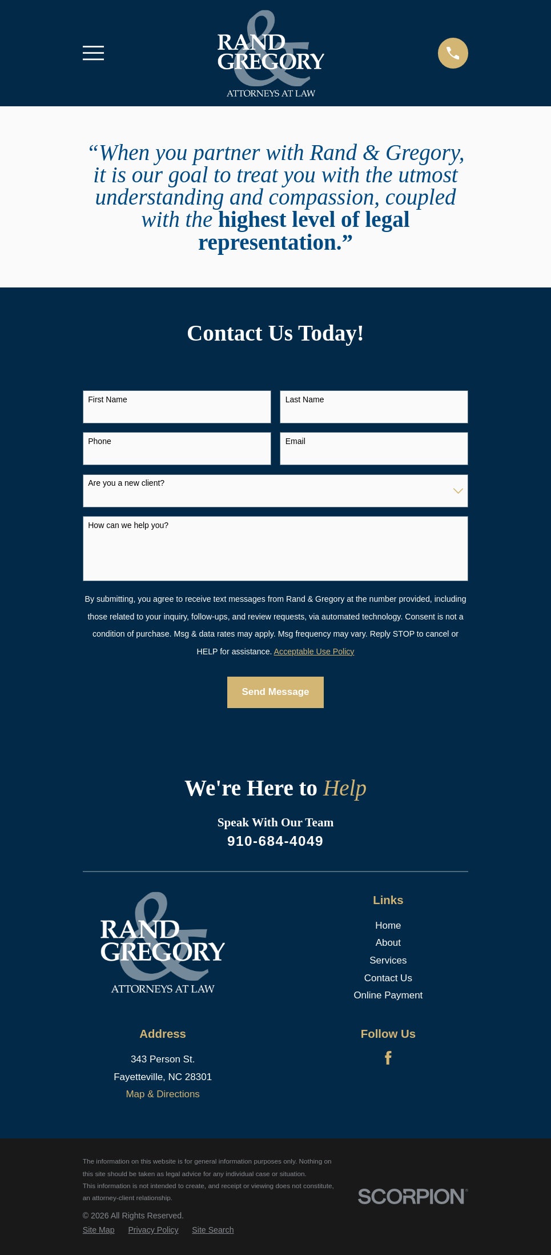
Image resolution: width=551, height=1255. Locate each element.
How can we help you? (128, 525)
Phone (99, 441)
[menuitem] (99, 1230)
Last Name (304, 399)
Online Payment (388, 995)
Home (388, 925)
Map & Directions (162, 1094)
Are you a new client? (126, 482)
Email (295, 441)
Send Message (275, 691)
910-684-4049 (275, 841)
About (388, 942)
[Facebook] (388, 1058)
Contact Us (388, 978)
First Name (107, 399)
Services (388, 960)
